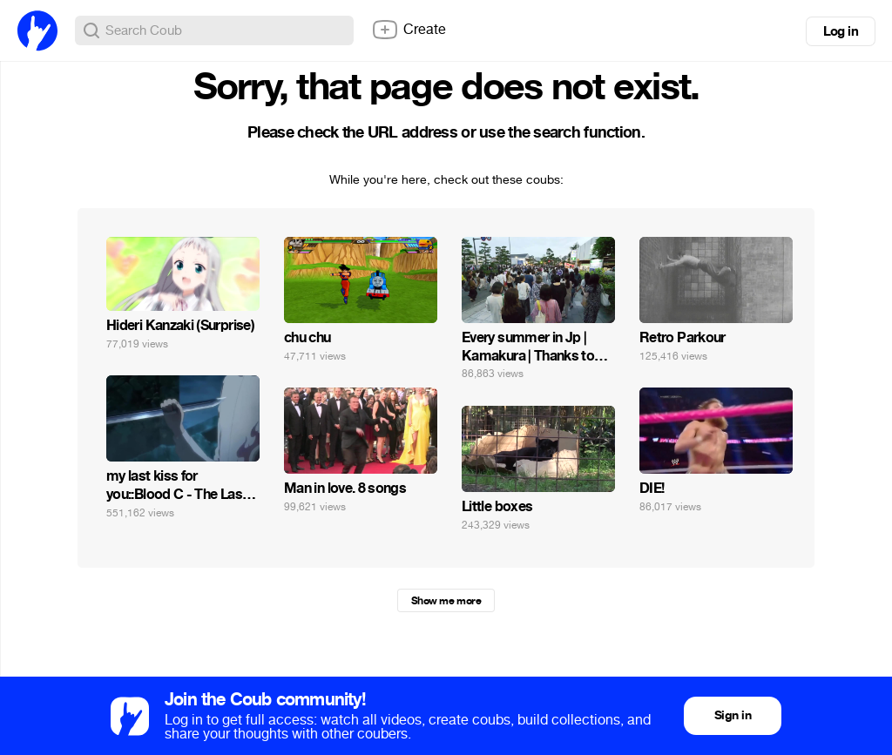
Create (408, 30)
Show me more (446, 601)
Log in (840, 31)
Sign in (732, 715)
